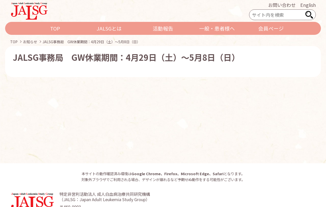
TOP (55, 28)
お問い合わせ (282, 5)
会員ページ (271, 28)
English (308, 5)
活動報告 (163, 28)
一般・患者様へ (217, 28)
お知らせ (30, 41)
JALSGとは (109, 28)
